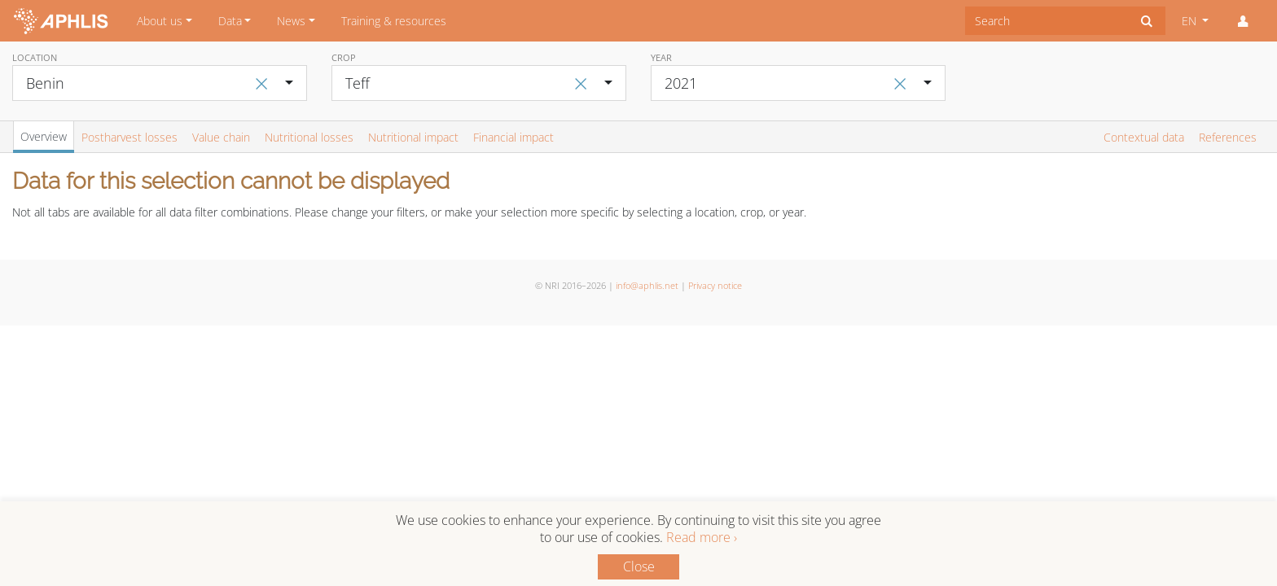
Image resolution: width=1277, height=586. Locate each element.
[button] (1243, 21)
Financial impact (513, 137)
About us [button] (159, 20)
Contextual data (1144, 137)
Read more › (701, 537)
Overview (43, 136)
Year (661, 57)
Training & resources (393, 20)
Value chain (221, 137)
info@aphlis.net (647, 285)
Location (34, 57)
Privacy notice (715, 285)
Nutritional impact (413, 137)
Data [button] (230, 20)
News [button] (291, 20)
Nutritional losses (309, 137)
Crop (343, 57)
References (1228, 137)
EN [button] (1191, 20)
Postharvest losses (129, 137)
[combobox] (1047, 21)
